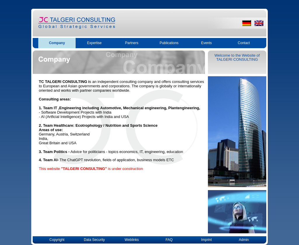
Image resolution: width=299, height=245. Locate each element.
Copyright (56, 240)
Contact (244, 43)
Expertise (94, 43)
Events (206, 43)
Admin (244, 240)
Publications (169, 43)
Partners (131, 43)
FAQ (169, 240)
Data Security (94, 240)
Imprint (206, 240)
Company (57, 43)
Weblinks (132, 240)
